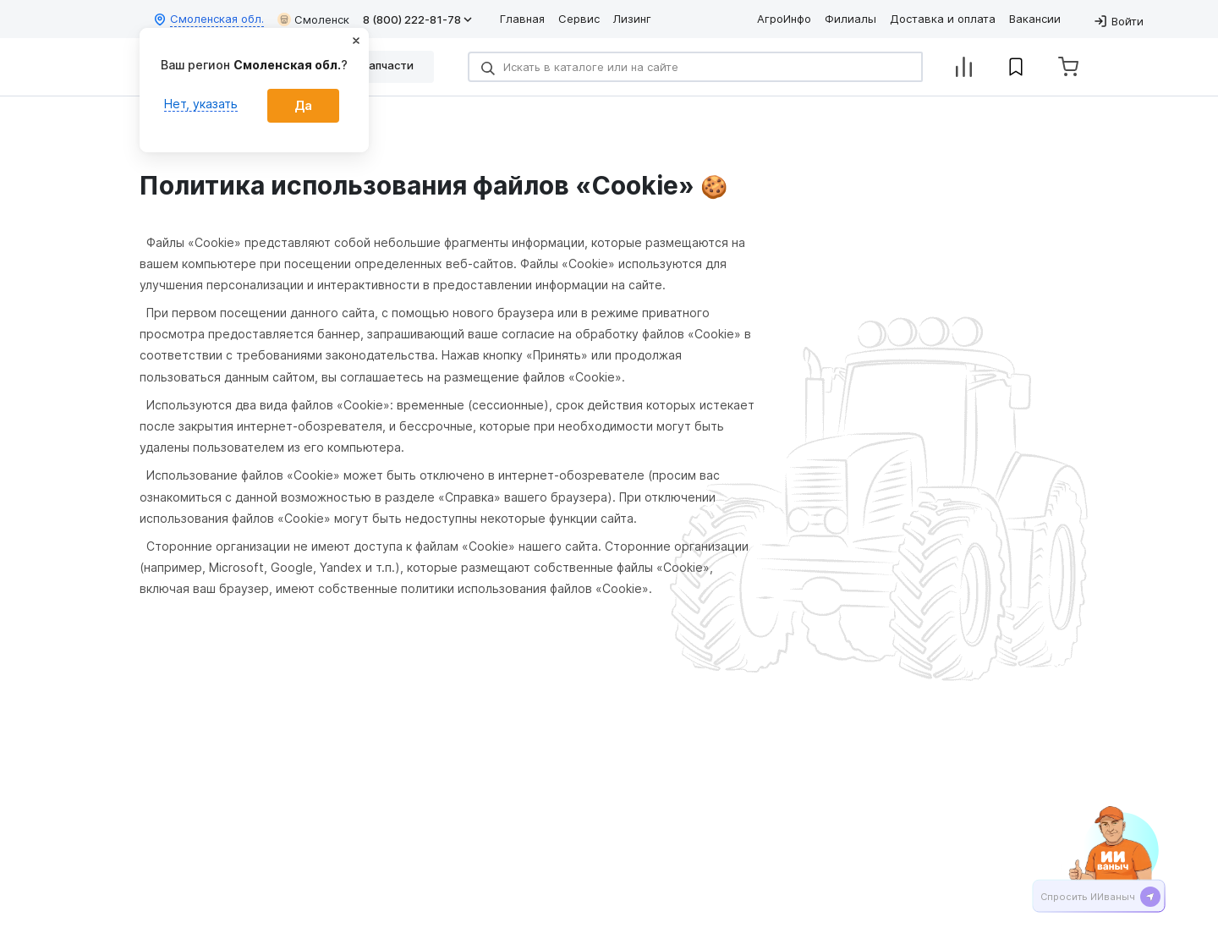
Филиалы (850, 18)
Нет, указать (201, 103)
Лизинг (632, 18)
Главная (522, 18)
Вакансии (1035, 18)
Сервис (579, 18)
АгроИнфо (784, 18)
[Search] (695, 67)
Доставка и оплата (943, 18)
